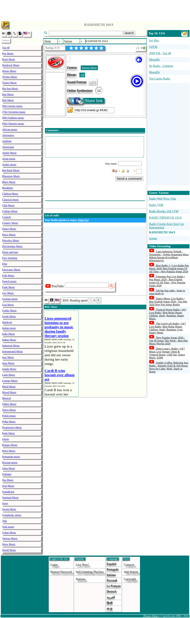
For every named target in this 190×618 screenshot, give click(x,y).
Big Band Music (11, 170)
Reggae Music (10, 445)
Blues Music (9, 182)
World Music (9, 550)
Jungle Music (9, 369)
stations (80, 579)
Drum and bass (10, 252)
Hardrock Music (11, 65)
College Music (10, 211)
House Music (9, 71)
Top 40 (6, 47)
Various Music (10, 538)
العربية (111, 597)
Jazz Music (8, 357)
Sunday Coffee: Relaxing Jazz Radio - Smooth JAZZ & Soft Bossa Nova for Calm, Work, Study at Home (168, 367)
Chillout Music (10, 193)
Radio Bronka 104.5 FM (163, 211)
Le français (114, 586)
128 (82, 74)
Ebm (4, 263)
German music (10, 298)
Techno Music (9, 76)
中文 (110, 609)
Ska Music (8, 480)
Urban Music (9, 532)
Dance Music (9, 228)
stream (153, 238)
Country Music (10, 223)
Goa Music (8, 304)
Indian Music (9, 339)
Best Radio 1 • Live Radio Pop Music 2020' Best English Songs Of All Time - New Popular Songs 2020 (169, 268)
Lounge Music (10, 380)
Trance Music (9, 82)
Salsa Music (8, 468)
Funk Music (8, 287)
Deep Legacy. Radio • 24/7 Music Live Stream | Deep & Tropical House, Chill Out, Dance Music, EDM (167, 353)
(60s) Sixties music (12, 106)
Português (113, 569)
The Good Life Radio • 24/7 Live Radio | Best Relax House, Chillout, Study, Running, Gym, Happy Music (167, 328)
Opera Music (9, 409)
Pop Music (8, 53)
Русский (112, 580)
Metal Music (9, 386)
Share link (85, 101)
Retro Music (9, 450)
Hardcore (7, 322)
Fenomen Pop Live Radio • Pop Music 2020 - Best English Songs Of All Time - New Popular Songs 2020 (167, 281)
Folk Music (8, 275)
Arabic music (9, 164)
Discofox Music (10, 240)
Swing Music (9, 509)
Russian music (10, 462)
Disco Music (9, 234)
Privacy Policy (151, 615)
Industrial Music (11, 345)
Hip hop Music (10, 88)
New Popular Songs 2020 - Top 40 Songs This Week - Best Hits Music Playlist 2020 (168, 340)
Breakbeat (7, 187)
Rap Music (8, 94)
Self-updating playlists (90, 572)
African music (9, 129)
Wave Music (9, 544)
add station (131, 572)
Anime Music (9, 152)
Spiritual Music (10, 497)
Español (111, 564)
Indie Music (8, 334)
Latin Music (8, 374)
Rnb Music (8, 100)
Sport (5, 503)
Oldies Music (9, 404)
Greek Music (9, 316)
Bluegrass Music (11, 176)
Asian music (9, 158)
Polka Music (9, 421)
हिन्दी (110, 603)
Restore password (61, 572)
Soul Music (8, 485)
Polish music (9, 415)
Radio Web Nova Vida (162, 198)
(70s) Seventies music (14, 112)
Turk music (8, 526)
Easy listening (9, 258)
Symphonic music (11, 515)
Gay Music (8, 293)
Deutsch (112, 591)
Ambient (7, 141)
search (129, 33)
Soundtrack (8, 491)
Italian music (9, 328)
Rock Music (8, 59)
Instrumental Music (12, 351)
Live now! (82, 564)
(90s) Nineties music (13, 123)
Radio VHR (156, 205)
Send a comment (129, 178)
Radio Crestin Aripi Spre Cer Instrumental (166, 225)
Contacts (129, 564)
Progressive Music (12, 427)
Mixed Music (9, 392)
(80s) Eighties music (13, 117)
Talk (4, 521)
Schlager (7, 474)
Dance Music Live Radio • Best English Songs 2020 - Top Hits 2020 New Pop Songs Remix (168, 301)
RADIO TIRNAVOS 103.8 (165, 217)
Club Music (8, 205)
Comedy (6, 217)
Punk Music (8, 433)
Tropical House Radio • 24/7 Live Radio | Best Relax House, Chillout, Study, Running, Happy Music (168, 314)
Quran (5, 439)
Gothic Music (9, 310)
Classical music (10, 199)
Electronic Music (11, 269)
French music (9, 281)
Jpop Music (8, 363)
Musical (6, 398)
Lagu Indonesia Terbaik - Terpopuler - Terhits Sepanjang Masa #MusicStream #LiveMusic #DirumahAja (169, 256)
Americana (8, 147)
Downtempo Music (12, 246)
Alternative (8, 135)
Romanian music (11, 456)
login (54, 564)
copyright (130, 579)
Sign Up (83, 220)
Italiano (111, 575)
